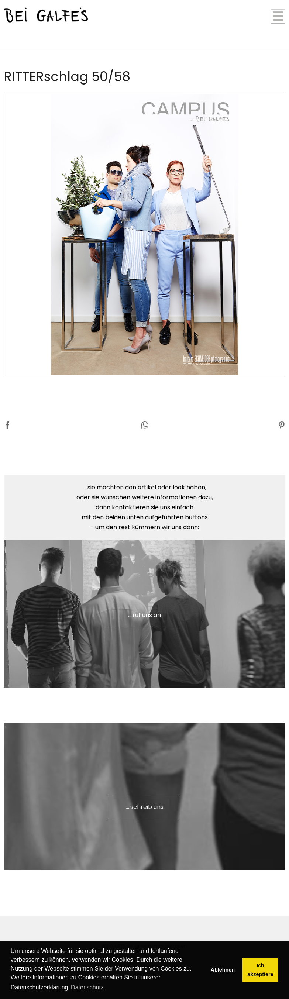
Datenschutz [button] (87, 987)
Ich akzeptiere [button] (260, 969)
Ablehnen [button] (223, 970)
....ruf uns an (144, 615)
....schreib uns (145, 807)
